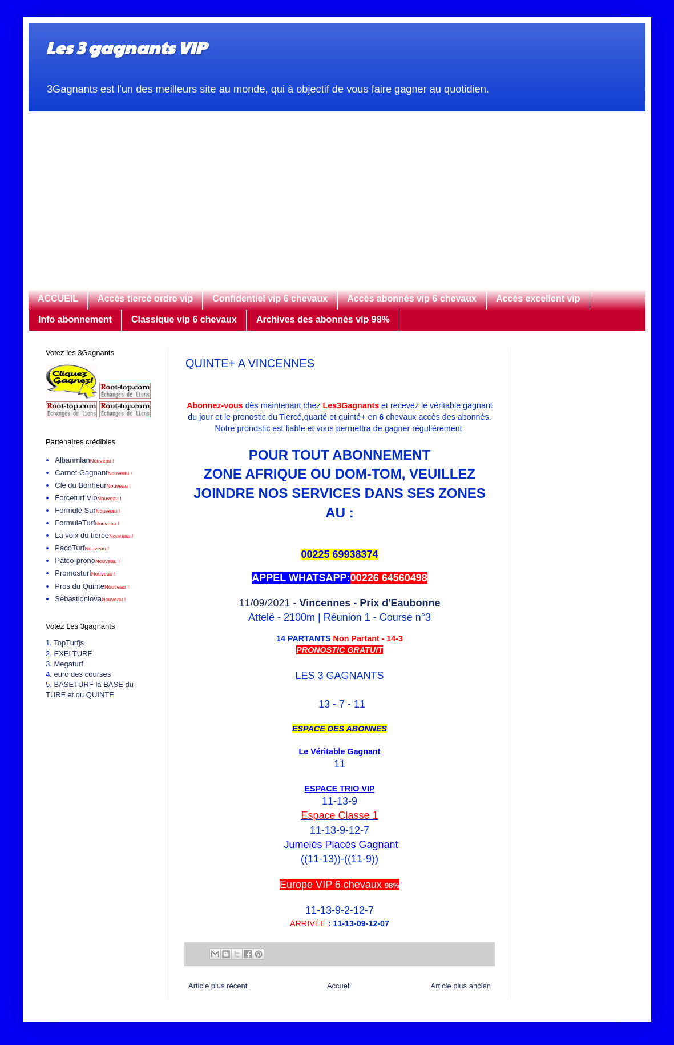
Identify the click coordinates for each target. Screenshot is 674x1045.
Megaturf (68, 664)
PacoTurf (82, 548)
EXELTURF (73, 653)
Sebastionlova (90, 598)
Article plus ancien (461, 986)
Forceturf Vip (88, 497)
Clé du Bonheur (93, 485)
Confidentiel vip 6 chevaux (270, 298)
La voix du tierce (94, 535)
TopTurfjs (69, 642)
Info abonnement (75, 319)
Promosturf (85, 573)
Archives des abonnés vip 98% (323, 319)
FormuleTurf (87, 523)
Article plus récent (217, 986)
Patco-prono (87, 560)
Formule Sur (87, 510)
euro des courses (82, 674)
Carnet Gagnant (93, 472)
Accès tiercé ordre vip (145, 298)
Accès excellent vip (538, 298)
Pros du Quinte (91, 586)
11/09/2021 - (339, 603)
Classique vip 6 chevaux (184, 319)
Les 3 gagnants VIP (126, 47)
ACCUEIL (58, 298)
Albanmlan (84, 460)
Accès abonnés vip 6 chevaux (412, 298)
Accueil (339, 986)
